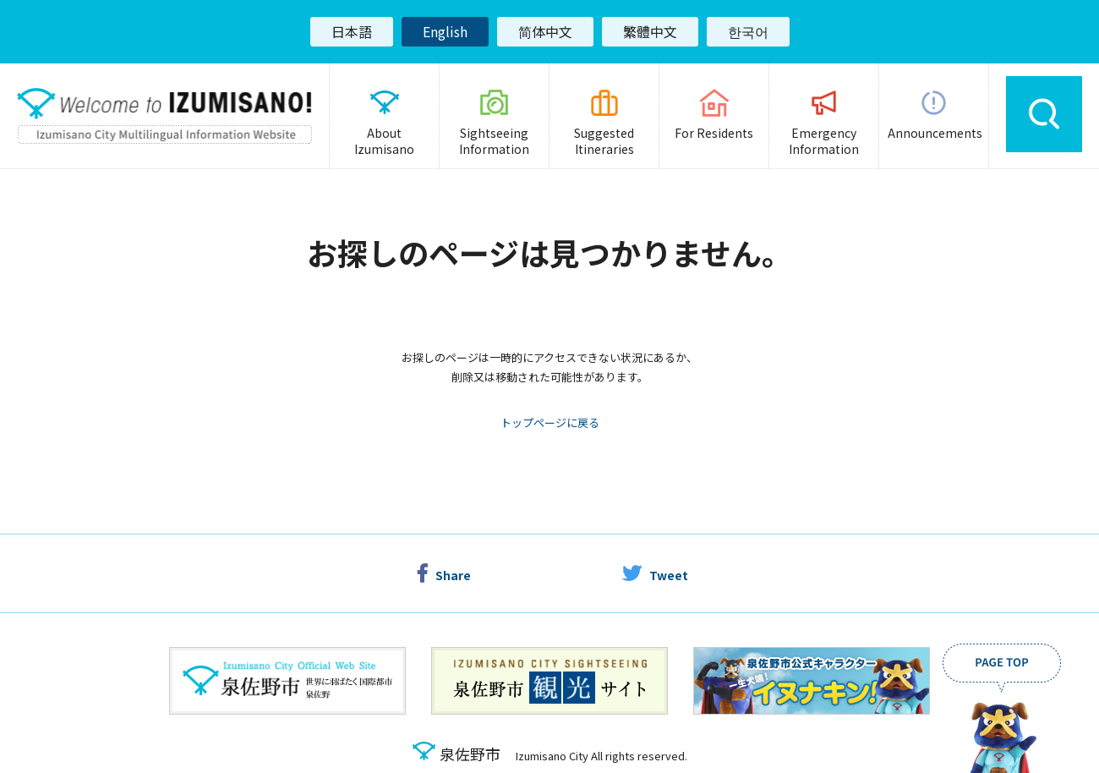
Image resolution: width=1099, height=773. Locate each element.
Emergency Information (824, 141)
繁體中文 (650, 31)
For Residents (714, 132)
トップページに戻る (549, 426)
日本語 (351, 31)
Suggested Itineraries (604, 141)
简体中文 (545, 31)
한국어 (748, 31)
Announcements (935, 132)
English (445, 31)
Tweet (668, 578)
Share (453, 578)
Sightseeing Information (494, 141)
